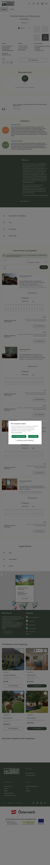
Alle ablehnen (33, 436)
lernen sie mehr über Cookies (16, 432)
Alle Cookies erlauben (19, 436)
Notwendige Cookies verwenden (25, 440)
